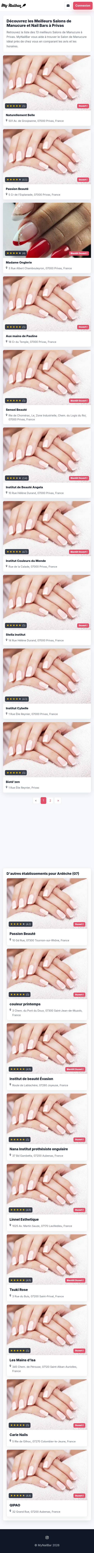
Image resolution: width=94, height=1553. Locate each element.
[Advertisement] (47, 839)
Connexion (82, 5)
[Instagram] (47, 1537)
